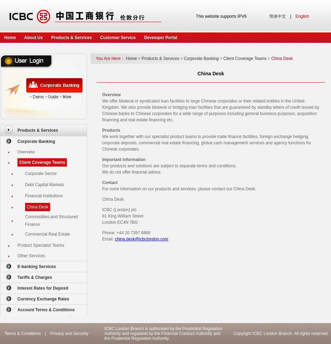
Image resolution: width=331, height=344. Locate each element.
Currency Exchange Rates (43, 299)
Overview (26, 152)
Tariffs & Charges (34, 277)
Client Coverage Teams (42, 162)
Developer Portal (160, 37)
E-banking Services (36, 266)
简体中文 (277, 16)
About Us (33, 37)
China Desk (37, 207)
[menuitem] (43, 130)
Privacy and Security (69, 333)
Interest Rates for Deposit (42, 288)
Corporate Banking (36, 141)
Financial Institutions (44, 195)
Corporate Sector (41, 173)
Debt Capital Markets (44, 184)
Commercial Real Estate (47, 234)
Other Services (31, 255)
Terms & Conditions (23, 333)
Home (10, 37)
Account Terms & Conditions (46, 309)
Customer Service (118, 37)
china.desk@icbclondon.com (141, 239)
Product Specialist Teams (40, 245)
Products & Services (71, 37)
